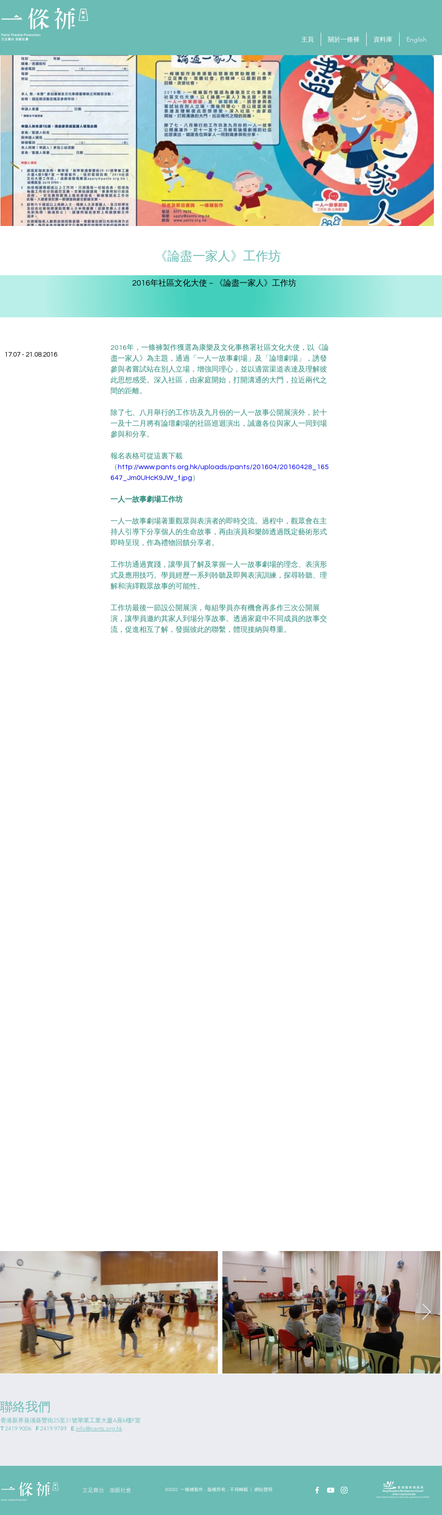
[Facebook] (317, 1490)
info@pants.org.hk (99, 1428)
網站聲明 (263, 1489)
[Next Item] (426, 1312)
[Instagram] (344, 1490)
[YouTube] (330, 1490)
